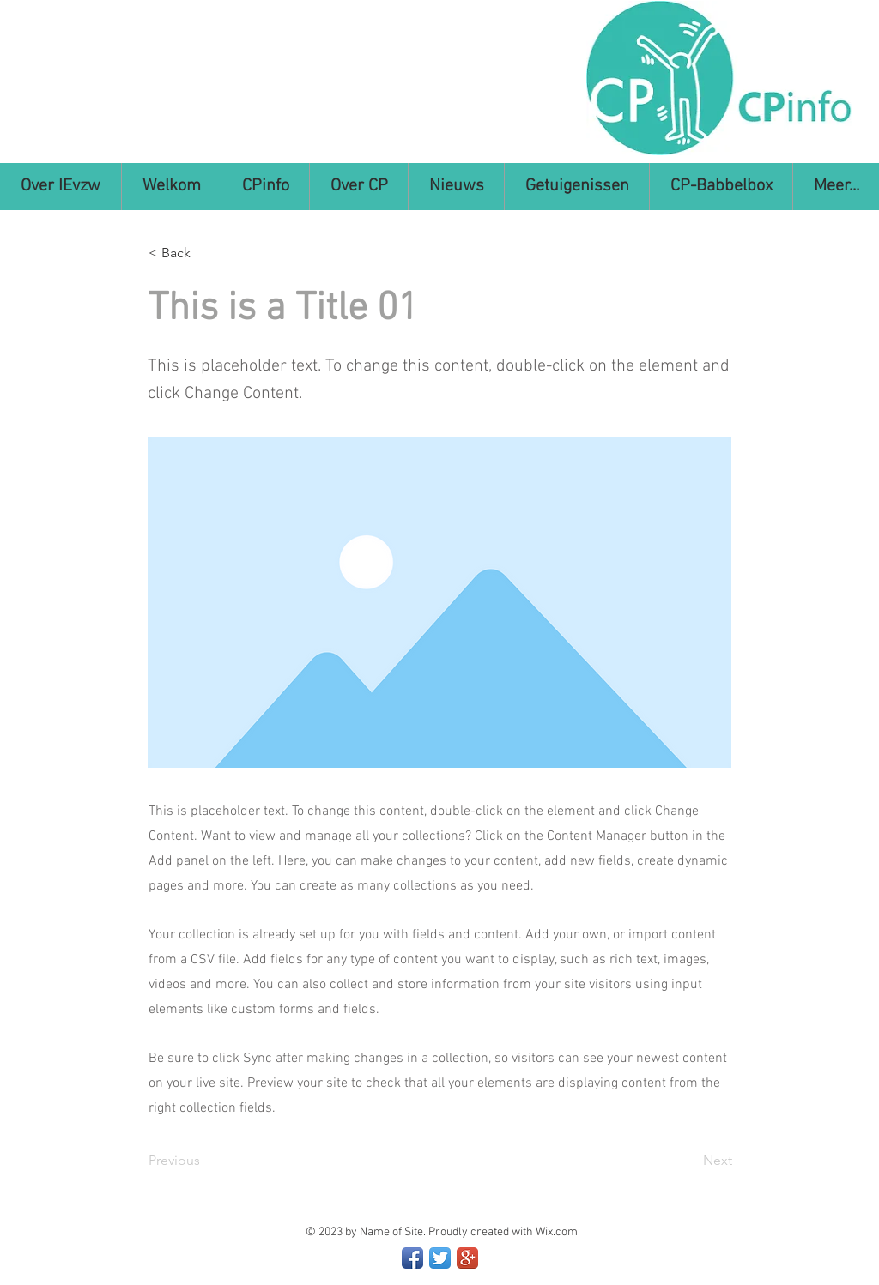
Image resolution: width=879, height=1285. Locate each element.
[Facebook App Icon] (412, 1258)
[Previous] (205, 1160)
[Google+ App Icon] (467, 1258)
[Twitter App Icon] (440, 1258)
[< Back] (205, 253)
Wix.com (557, 1232)
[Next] (689, 1160)
